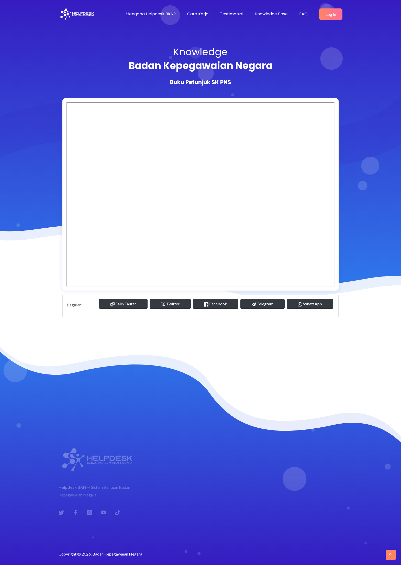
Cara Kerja (197, 14)
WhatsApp (310, 304)
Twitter (170, 304)
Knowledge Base (271, 14)
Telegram (262, 304)
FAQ (303, 14)
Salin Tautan (123, 304)
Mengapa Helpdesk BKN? (151, 14)
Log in (331, 14)
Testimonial (231, 14)
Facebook (215, 304)
